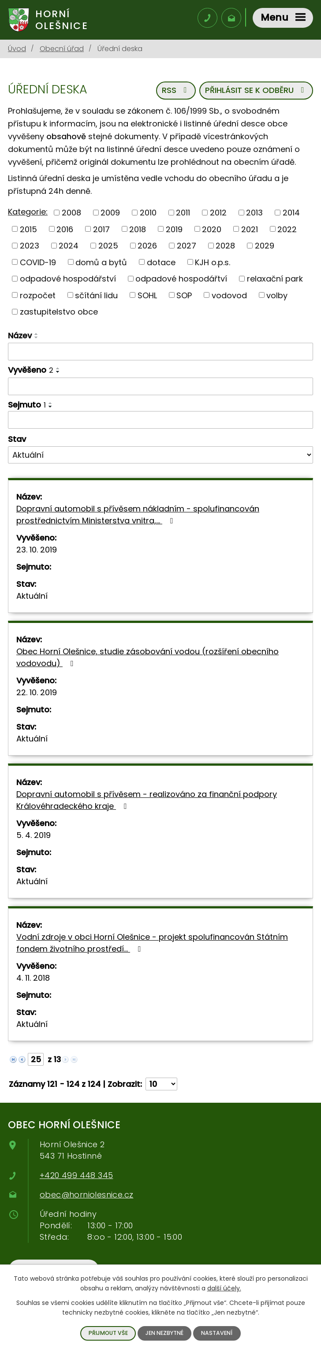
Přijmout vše (108, 1333)
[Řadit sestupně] (36, 338)
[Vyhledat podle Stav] (160, 455)
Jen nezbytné (164, 1333)
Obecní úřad (62, 49)
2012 (218, 213)
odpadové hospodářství (68, 279)
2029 (264, 246)
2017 (101, 229)
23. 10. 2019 (36, 550)
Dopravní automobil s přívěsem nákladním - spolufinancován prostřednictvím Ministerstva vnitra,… (137, 515)
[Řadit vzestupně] (36, 335)
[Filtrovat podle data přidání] (160, 387)
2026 (147, 246)
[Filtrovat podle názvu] (160, 352)
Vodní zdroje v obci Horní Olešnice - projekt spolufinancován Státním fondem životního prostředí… (152, 943)
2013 (254, 213)
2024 (68, 246)
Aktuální (32, 596)
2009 (110, 213)
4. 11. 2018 (33, 978)
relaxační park (275, 279)
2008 (71, 213)
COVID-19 (38, 262)
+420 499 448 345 (76, 1176)
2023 (29, 246)
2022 (287, 229)
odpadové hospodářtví (181, 279)
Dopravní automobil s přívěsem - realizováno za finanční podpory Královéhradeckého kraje (146, 800)
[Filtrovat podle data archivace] (160, 421)
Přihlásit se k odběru (256, 91)
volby (276, 295)
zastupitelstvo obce (59, 312)
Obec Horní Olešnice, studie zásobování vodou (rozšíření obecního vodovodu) (147, 658)
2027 (186, 246)
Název (20, 336)
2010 (148, 213)
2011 (183, 213)
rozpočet (38, 295)
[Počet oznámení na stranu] (161, 1084)
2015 (28, 229)
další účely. (224, 1288)
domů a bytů (101, 262)
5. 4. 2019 (33, 835)
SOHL (147, 295)
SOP (184, 295)
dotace (161, 262)
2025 (108, 246)
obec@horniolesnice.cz (86, 1195)
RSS (175, 91)
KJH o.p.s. (212, 262)
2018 (137, 229)
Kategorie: (28, 212)
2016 (64, 229)
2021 (249, 229)
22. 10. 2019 (36, 693)
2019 (174, 229)
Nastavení (216, 1333)
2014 (291, 213)
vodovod (229, 295)
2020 (211, 229)
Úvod (17, 49)
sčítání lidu (96, 295)
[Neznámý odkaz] (13, 1059)
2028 (225, 246)
